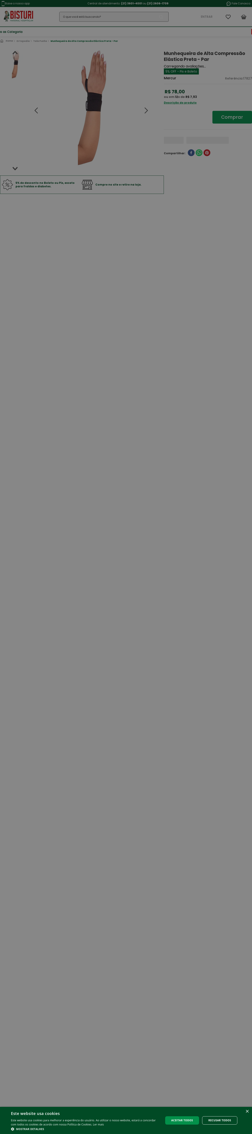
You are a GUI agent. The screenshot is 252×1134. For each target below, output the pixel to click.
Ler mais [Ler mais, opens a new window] (98, 1124)
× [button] (247, 1111)
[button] (85, 1129)
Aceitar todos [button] (182, 1120)
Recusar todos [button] (219, 1120)
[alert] (126, 567)
